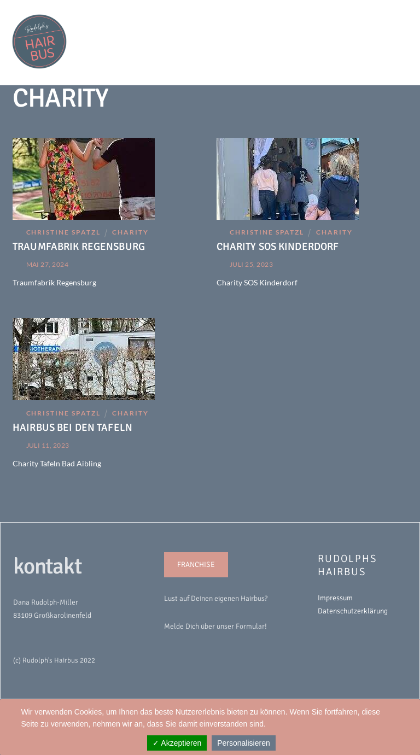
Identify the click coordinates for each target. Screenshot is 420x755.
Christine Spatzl (63, 232)
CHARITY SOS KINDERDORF (278, 246)
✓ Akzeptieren (177, 743)
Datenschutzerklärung (353, 611)
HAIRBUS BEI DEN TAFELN (72, 427)
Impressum (335, 597)
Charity (130, 232)
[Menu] (392, 15)
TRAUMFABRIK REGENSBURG (79, 246)
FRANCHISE (196, 564)
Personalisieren (243, 743)
